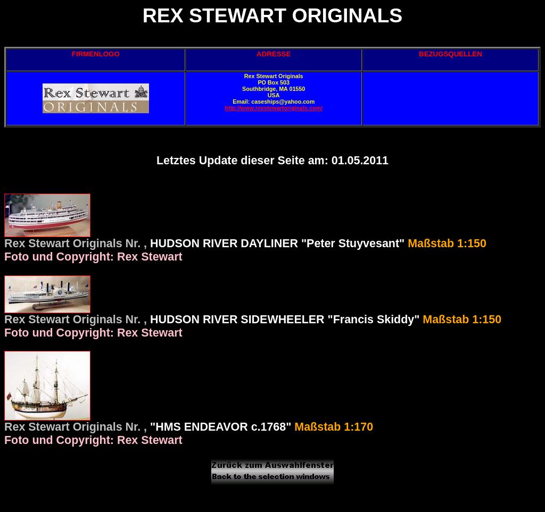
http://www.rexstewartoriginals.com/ (274, 108)
